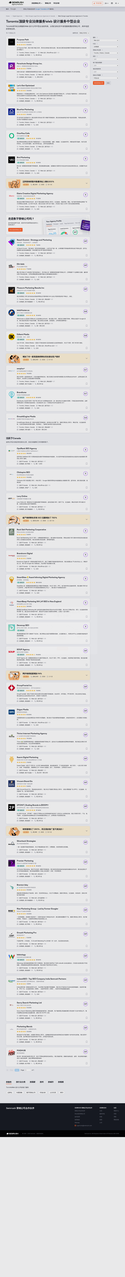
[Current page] (28, 1210)
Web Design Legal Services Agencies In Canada (40, 16)
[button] (107, 3)
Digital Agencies (17, 16)
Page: (22, 1210)
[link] (48, 3)
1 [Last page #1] (33, 1210)
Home (8, 16)
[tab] (9, 1222)
